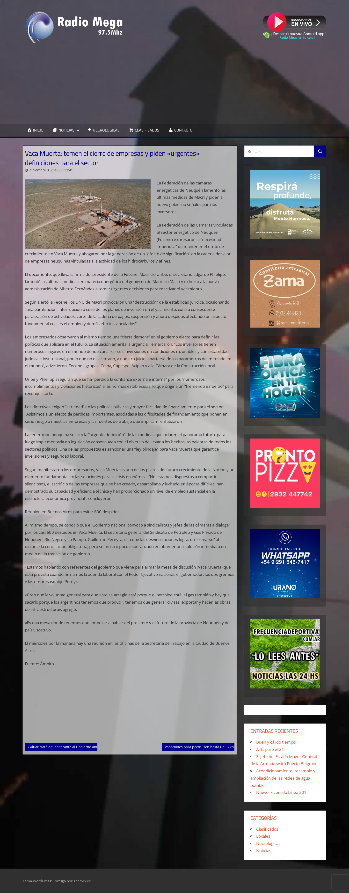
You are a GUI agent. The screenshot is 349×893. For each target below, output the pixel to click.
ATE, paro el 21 (270, 749)
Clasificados (267, 829)
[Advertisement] (174, 83)
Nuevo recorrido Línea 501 (281, 792)
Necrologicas (268, 843)
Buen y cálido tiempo (276, 742)
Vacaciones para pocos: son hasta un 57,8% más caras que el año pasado (224, 746)
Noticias (263, 850)
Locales (263, 836)
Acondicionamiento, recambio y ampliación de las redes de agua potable (282, 778)
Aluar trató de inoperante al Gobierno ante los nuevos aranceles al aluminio (91, 746)
